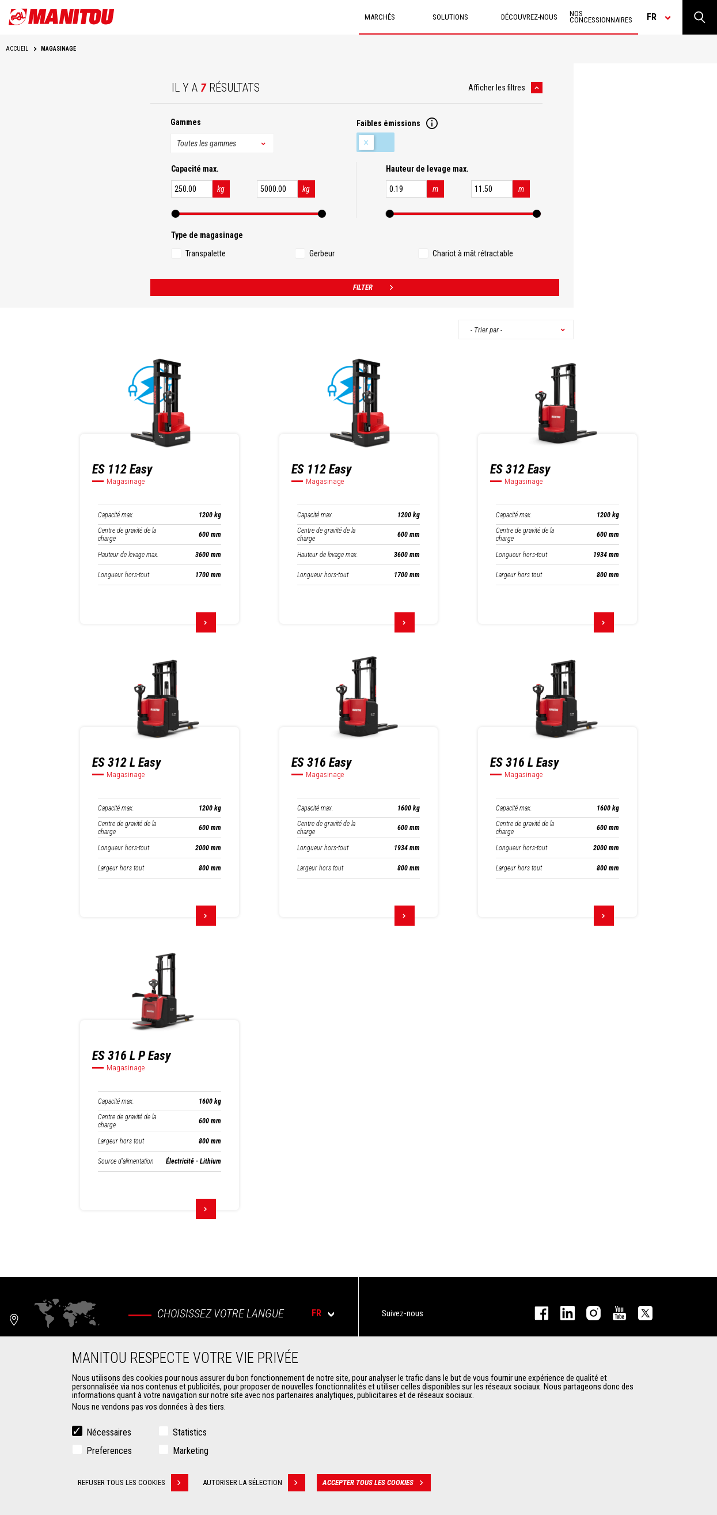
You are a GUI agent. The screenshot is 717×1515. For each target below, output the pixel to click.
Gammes (185, 122)
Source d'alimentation (126, 1161)
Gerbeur (322, 253)
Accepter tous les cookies (377, 1483)
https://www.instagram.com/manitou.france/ (588, 1313)
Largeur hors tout (519, 575)
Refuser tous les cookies (133, 1483)
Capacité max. (116, 515)
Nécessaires (108, 1432)
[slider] (176, 214)
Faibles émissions (375, 142)
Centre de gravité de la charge (127, 535)
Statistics (190, 1432)
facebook (536, 1313)
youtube (614, 1313)
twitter (639, 1313)
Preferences (109, 1451)
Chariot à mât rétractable (473, 253)
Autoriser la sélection (254, 1483)
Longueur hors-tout (123, 575)
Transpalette (205, 253)
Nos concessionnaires (601, 16)
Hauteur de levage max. (128, 555)
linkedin (562, 1313)
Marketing (190, 1451)
